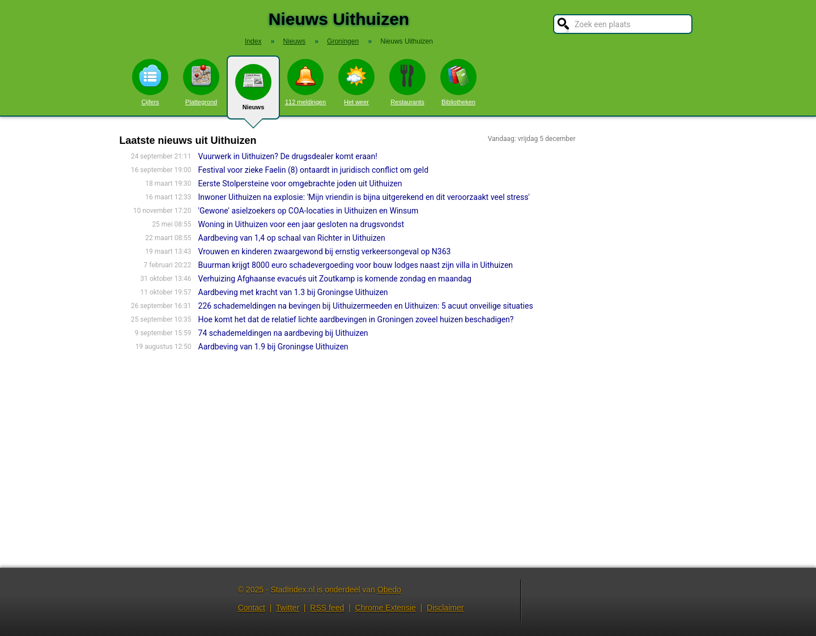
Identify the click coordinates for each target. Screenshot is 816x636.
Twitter (287, 607)
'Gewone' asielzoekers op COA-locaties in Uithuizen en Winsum (308, 210)
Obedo (389, 589)
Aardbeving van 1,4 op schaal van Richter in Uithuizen (291, 237)
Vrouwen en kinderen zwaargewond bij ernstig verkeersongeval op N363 (324, 251)
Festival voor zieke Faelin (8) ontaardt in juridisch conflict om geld (313, 169)
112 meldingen (305, 82)
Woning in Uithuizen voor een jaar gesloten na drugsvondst (301, 224)
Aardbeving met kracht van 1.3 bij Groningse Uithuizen (293, 292)
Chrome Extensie (385, 607)
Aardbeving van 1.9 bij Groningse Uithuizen (273, 346)
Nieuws (253, 91)
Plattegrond (201, 82)
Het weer (356, 82)
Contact (251, 607)
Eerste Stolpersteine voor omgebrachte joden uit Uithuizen (300, 183)
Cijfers (150, 82)
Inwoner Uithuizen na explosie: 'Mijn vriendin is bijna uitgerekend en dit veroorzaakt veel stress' (364, 197)
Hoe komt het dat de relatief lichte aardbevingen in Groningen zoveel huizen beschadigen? (356, 319)
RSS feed (327, 607)
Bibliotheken (458, 82)
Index (253, 41)
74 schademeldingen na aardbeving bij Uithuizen (283, 333)
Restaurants (407, 82)
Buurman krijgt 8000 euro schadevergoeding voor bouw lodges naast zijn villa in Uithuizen (355, 265)
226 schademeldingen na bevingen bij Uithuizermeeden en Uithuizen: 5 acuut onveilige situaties (365, 305)
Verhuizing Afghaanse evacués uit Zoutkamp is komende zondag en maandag (334, 278)
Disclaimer (445, 607)
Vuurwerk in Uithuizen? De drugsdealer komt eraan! (287, 156)
